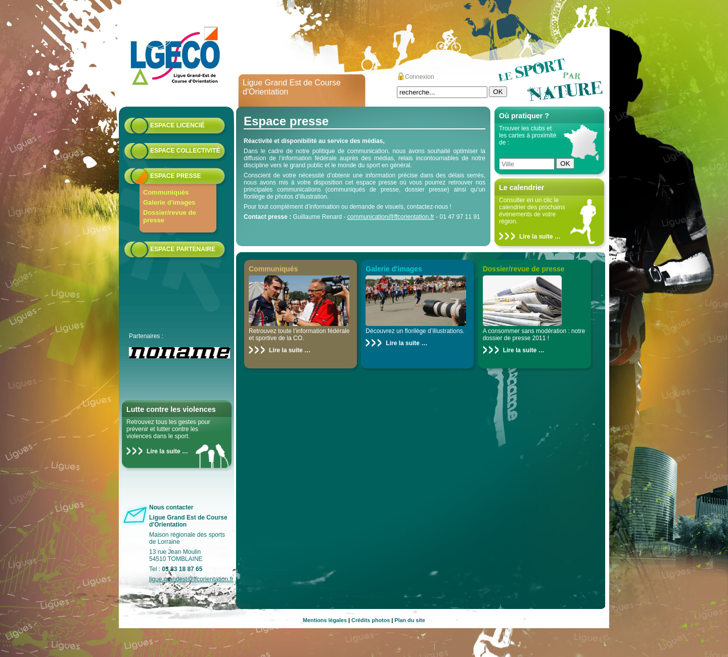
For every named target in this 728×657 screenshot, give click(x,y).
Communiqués (166, 192)
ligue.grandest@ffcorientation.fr (191, 579)
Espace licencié (177, 125)
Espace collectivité (185, 150)
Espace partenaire (182, 249)
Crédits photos (370, 620)
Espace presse (175, 175)
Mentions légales (325, 620)
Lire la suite (163, 451)
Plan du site (409, 620)
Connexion (419, 76)
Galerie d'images (169, 202)
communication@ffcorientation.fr (390, 216)
